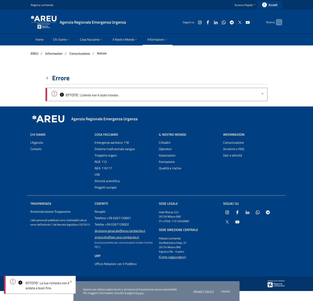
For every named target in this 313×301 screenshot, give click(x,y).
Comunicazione (80, 53)
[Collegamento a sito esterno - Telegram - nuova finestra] (225, 22)
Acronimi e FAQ (233, 148)
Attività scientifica (107, 181)
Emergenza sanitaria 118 (112, 142)
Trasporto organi (106, 155)
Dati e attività (232, 155)
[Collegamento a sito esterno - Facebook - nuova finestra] (201, 22)
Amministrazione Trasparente (50, 211)
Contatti (36, 148)
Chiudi (225, 291)
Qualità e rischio (170, 168)
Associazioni (167, 155)
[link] (269, 5)
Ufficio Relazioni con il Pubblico (116, 263)
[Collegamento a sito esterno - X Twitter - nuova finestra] (233, 22)
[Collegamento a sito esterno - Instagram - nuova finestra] (193, 22)
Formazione (167, 161)
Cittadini (164, 142)
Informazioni (54, 53)
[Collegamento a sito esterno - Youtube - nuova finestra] (241, 22)
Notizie (102, 53)
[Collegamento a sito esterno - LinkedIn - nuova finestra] (209, 22)
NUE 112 (101, 161)
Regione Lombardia (42, 5)
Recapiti (100, 211)
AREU (35, 53)
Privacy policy (203, 291)
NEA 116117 (103, 168)
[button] (245, 4)
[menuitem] (39, 39)
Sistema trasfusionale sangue (115, 148)
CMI (97, 174)
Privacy (139, 293)
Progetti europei (106, 187)
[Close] (71, 281)
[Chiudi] (262, 93)
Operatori (165, 148)
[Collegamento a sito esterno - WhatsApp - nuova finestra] (217, 22)
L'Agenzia (36, 142)
